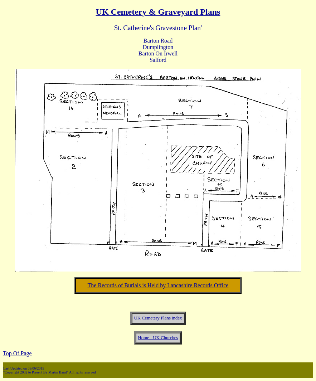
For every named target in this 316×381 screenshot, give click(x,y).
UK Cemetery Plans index (158, 318)
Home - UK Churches (158, 337)
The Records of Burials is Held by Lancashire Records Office (158, 285)
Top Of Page (17, 353)
